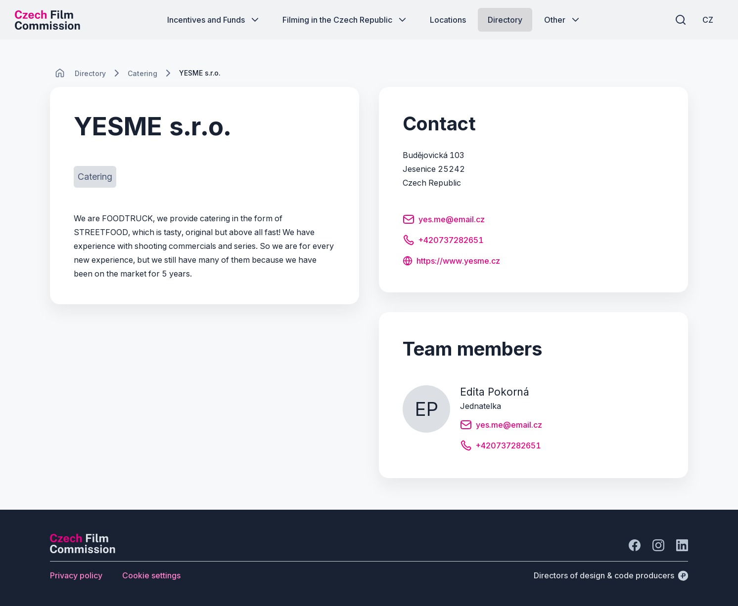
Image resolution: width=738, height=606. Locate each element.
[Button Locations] (448, 20)
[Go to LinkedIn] (682, 545)
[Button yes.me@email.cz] (444, 220)
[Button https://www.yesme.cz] (451, 262)
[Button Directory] (505, 20)
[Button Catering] (95, 177)
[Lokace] (90, 73)
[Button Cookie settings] (151, 575)
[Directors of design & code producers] (611, 575)
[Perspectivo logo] (82, 550)
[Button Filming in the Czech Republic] (345, 20)
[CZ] (707, 20)
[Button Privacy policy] (76, 575)
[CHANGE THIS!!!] (60, 73)
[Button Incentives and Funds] (214, 20)
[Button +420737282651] (443, 241)
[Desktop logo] (47, 20)
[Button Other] (562, 20)
